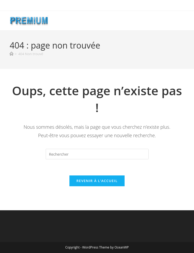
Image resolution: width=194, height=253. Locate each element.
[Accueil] (11, 53)
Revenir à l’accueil (96, 180)
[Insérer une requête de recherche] (97, 154)
